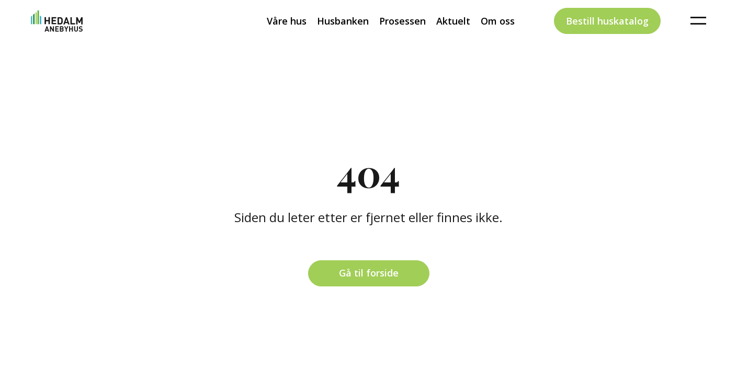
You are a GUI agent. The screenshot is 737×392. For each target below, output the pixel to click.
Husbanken (343, 38)
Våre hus (287, 38)
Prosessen (402, 38)
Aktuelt (453, 38)
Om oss (498, 38)
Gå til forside (369, 273)
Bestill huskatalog (607, 38)
